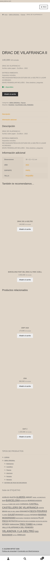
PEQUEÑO (29, 176)
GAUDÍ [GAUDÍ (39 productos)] (11, 514)
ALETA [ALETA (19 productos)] (13, 497)
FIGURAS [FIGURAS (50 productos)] (42, 511)
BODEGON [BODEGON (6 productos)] (23, 500)
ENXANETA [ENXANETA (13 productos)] (24, 511)
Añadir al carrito (10, 94)
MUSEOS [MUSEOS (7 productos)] (27, 518)
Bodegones (10, 463)
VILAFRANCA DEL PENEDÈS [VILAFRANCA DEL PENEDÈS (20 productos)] (20, 527)
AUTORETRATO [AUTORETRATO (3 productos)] (41, 497)
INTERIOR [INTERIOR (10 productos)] (34, 515)
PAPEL (28, 170)
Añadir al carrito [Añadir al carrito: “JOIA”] (25, 386)
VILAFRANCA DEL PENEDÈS (24, 105)
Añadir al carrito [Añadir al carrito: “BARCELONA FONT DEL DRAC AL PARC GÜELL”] (25, 280)
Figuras (23, 14)
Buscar (25, 559)
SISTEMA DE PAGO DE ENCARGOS (15, 483)
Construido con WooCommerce (28, 551)
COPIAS (6, 457)
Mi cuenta (8, 559)
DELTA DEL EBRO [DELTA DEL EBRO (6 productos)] (14, 511)
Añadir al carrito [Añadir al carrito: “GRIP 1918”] (25, 335)
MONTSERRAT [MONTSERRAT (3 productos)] (20, 518)
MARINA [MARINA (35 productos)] (42, 514)
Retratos (9, 479)
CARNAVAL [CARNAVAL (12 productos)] (24, 504)
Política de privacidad (9, 551)
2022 (27, 165)
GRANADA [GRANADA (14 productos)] (19, 515)
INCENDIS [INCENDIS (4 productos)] (27, 515)
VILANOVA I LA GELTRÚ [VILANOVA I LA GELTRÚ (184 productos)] (18, 531)
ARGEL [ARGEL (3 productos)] (35, 497)
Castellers (9, 467)
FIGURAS (11, 105)
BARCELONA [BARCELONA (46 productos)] (13, 500)
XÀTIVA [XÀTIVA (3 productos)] (15, 535)
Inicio (5, 14)
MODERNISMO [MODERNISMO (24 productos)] (9, 518)
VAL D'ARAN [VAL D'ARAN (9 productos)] (37, 524)
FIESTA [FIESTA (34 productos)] (33, 511)
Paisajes (9, 476)
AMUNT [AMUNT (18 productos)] (29, 497)
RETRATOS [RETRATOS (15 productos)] (13, 521)
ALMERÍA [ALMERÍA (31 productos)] (20, 497)
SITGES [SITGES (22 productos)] (5, 524)
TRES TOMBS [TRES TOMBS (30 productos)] (26, 524)
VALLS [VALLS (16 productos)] (5, 527)
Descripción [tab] (6, 114)
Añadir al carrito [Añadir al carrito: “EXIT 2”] (25, 437)
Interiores (9, 473)
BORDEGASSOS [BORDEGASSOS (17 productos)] (35, 501)
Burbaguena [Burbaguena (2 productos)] (5, 504)
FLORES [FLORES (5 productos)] (4, 515)
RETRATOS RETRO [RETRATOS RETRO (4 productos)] (41, 521)
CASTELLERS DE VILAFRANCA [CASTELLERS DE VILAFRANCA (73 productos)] (20, 507)
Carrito (38, 557)
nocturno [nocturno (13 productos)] (34, 518)
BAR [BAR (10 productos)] (4, 500)
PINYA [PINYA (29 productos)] (5, 521)
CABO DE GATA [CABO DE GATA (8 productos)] (14, 504)
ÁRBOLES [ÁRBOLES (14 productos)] (21, 535)
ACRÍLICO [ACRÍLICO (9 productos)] (6, 497)
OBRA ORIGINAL (14, 14)
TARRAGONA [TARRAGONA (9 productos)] (14, 524)
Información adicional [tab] (9, 119)
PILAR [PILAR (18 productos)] (41, 518)
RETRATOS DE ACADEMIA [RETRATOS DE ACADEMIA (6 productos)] (27, 521)
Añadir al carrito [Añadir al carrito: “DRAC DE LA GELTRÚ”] (25, 229)
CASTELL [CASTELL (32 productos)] (34, 504)
